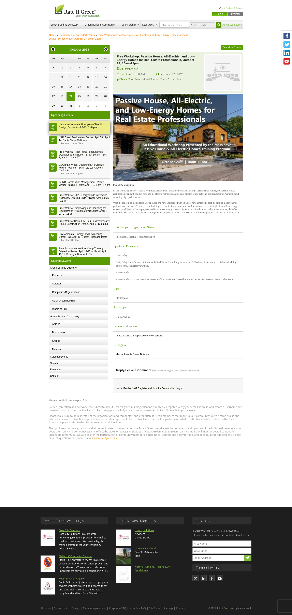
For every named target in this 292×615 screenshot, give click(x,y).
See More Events (232, 47)
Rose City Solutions (69, 530)
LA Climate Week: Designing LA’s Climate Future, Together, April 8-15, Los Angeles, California (81, 167)
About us (46, 608)
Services (56, 283)
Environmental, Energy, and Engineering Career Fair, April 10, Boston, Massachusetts (83, 235)
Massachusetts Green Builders (132, 354)
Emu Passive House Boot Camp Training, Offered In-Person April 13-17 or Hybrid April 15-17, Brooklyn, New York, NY (82, 251)
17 (70, 86)
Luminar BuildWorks (146, 548)
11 (79, 77)
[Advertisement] (146, 471)
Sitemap (168, 608)
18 (79, 86)
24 (70, 96)
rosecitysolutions (144, 530)
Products (57, 275)
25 (79, 96)
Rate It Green (223, 608)
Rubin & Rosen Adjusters (73, 578)
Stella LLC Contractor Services (75, 556)
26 (88, 96)
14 (105, 77)
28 (105, 96)
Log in (179, 388)
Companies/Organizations (66, 292)
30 (62, 105)
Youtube (286, 61)
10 (70, 77)
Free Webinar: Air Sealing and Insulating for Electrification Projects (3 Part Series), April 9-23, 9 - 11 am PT (83, 211)
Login (220, 14)
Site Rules (154, 608)
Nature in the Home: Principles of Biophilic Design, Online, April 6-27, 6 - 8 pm (81, 126)
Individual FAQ (137, 608)
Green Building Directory (64, 24)
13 (96, 77)
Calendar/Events (85, 35)
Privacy (76, 608)
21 (105, 86)
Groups (56, 340)
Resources (148, 24)
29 (53, 105)
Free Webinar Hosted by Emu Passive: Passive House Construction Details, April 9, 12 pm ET (84, 222)
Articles (56, 324)
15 (53, 86)
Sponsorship (129, 24)
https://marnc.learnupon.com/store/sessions (139, 335)
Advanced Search (232, 24)
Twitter (286, 44)
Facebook (286, 36)
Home (52, 35)
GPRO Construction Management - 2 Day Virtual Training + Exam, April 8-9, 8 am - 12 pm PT (84, 185)
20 (96, 86)
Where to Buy (59, 309)
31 (70, 105)
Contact (54, 376)
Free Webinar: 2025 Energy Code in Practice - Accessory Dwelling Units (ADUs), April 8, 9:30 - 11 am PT (84, 198)
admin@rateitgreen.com (104, 438)
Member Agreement (94, 608)
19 (88, 86)
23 (62, 96)
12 (88, 77)
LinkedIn (286, 53)
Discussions (58, 332)
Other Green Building (63, 300)
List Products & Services (232, 8)
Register (235, 14)
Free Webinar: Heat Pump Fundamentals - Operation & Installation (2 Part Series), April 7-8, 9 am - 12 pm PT (84, 154)
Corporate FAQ (117, 608)
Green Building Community (100, 24)
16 (62, 86)
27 (96, 96)
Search (54, 363)
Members (57, 349)
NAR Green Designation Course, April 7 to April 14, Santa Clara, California (84, 139)
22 (53, 96)
